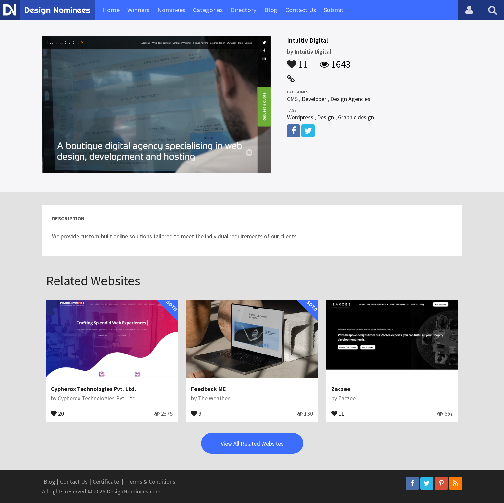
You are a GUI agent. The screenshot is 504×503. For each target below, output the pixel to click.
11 (297, 61)
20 (57, 413)
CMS (292, 99)
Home (111, 10)
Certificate (106, 481)
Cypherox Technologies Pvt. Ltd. (93, 389)
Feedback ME (208, 389)
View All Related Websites (252, 443)
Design (325, 117)
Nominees (171, 10)
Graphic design (356, 117)
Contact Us (300, 10)
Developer (314, 99)
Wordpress (300, 117)
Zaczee (340, 389)
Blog (270, 10)
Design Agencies (350, 99)
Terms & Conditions (150, 481)
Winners (138, 10)
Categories (208, 10)
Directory (243, 10)
